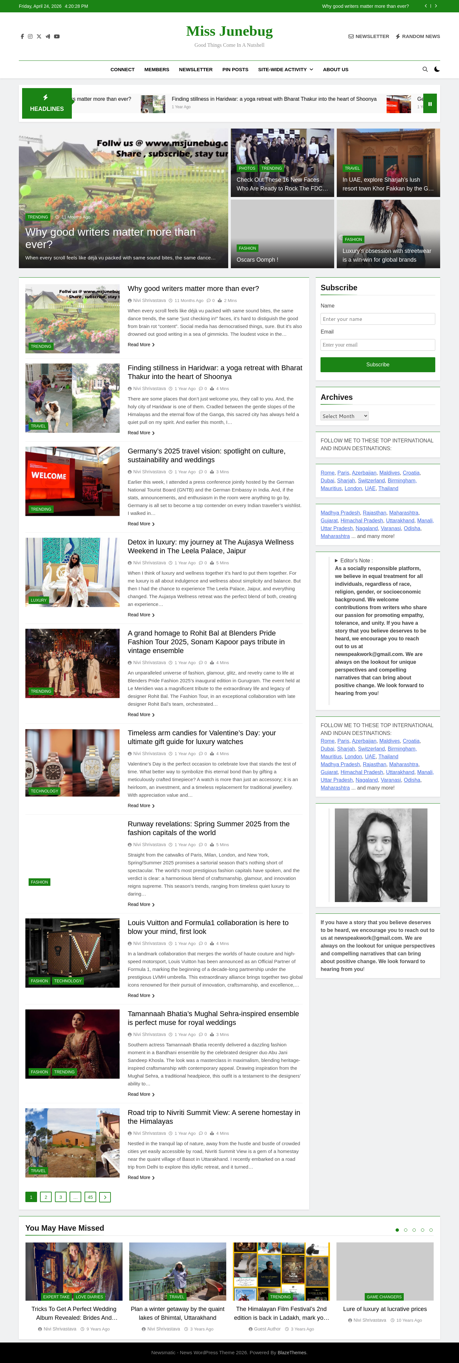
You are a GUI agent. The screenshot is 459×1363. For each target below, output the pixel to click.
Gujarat (329, 520)
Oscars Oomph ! (257, 259)
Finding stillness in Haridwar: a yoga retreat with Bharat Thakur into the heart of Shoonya (312, 99)
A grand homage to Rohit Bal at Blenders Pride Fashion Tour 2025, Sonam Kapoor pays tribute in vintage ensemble (206, 642)
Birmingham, (402, 480)
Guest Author (267, 1328)
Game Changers (384, 1297)
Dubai (327, 480)
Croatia (411, 473)
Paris (343, 473)
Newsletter (196, 69)
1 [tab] (397, 1230)
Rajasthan (374, 513)
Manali (424, 520)
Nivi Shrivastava (149, 300)
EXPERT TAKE (56, 1297)
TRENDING (38, 217)
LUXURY (39, 600)
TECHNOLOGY (44, 791)
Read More (141, 344)
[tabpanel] (74, 1287)
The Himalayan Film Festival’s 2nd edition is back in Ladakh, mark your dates (281, 1318)
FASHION (247, 248)
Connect (123, 69)
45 (90, 1197)
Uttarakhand (400, 520)
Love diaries (89, 1297)
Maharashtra (403, 513)
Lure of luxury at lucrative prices (385, 1309)
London (353, 488)
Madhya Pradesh (340, 513)
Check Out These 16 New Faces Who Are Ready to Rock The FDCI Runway (280, 188)
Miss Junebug (229, 31)
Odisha (412, 528)
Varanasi (391, 528)
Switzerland (371, 480)
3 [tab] (414, 1230)
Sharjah (346, 480)
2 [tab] (405, 1230)
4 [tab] (422, 1230)
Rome (327, 473)
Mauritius (331, 488)
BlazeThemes (292, 1352)
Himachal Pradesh (362, 520)
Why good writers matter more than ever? (365, 6)
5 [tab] (431, 1230)
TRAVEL (352, 168)
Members (156, 69)
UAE (370, 488)
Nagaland (367, 528)
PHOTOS (247, 168)
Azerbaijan (364, 473)
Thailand (388, 488)
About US (335, 69)
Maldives (389, 473)
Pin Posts (235, 69)
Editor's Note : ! (381, 627)
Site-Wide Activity (282, 69)
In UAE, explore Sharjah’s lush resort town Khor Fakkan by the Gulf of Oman (388, 188)
